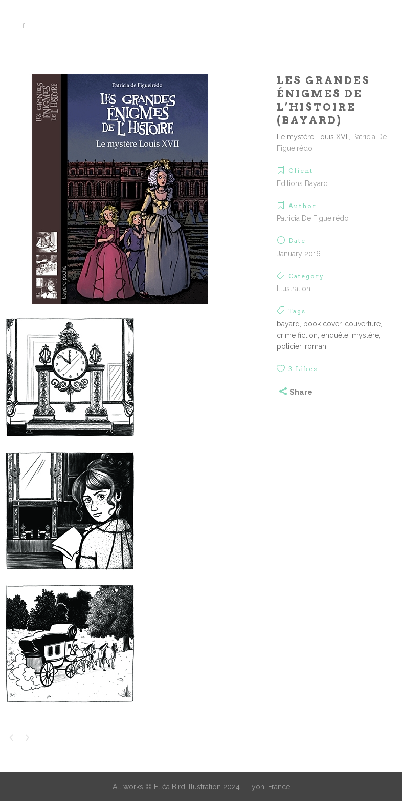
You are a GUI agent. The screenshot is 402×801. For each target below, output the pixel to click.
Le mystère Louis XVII (313, 137)
